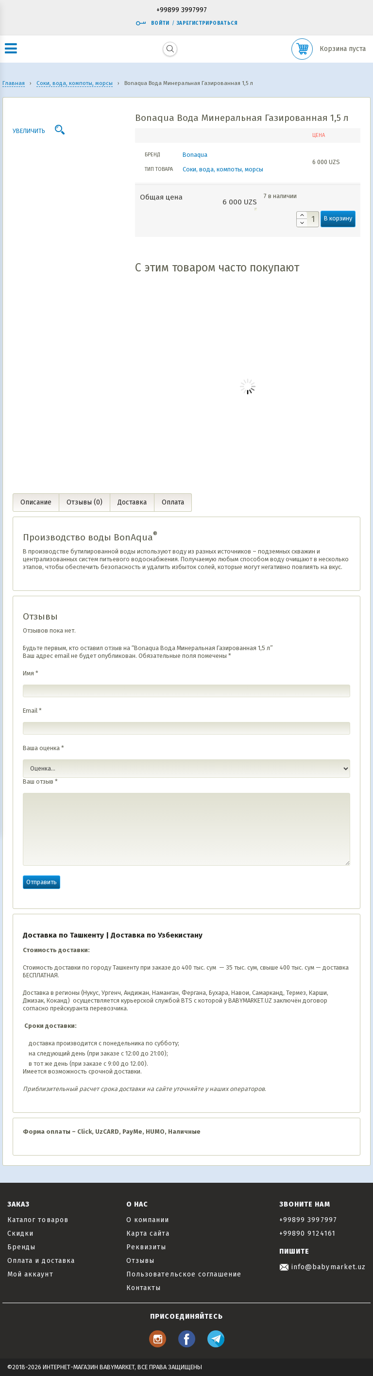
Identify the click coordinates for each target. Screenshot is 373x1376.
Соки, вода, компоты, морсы (223, 169)
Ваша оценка (43, 748)
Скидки (20, 1233)
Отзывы (140, 1261)
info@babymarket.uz (322, 1267)
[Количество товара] (308, 219)
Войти (153, 23)
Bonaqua (195, 154)
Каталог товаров (37, 1220)
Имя (30, 673)
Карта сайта (148, 1233)
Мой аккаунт (30, 1274)
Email (32, 710)
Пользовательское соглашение (183, 1274)
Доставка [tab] (132, 502)
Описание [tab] (35, 502)
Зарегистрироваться (207, 23)
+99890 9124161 (307, 1233)
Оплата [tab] (173, 502)
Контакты (143, 1288)
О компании (148, 1220)
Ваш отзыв (40, 781)
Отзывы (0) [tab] (84, 502)
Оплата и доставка (41, 1261)
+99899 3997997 (181, 10)
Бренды (21, 1247)
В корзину (338, 218)
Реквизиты (146, 1247)
